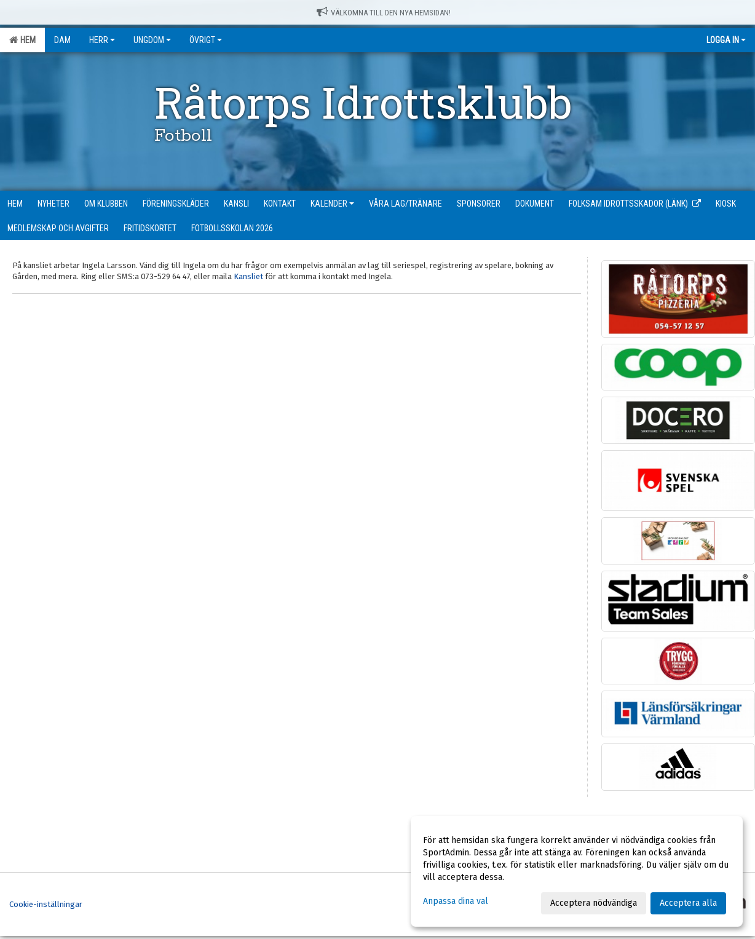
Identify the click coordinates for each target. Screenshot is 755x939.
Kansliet (248, 276)
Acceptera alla (688, 903)
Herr (102, 40)
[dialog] (577, 871)
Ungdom (152, 40)
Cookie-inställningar (45, 904)
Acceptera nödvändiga (593, 903)
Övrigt (205, 40)
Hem (22, 40)
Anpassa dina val (455, 901)
